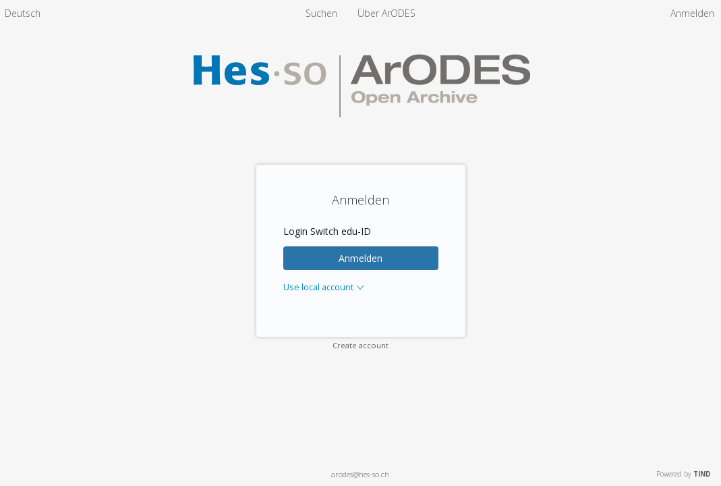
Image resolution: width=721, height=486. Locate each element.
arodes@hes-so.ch (360, 474)
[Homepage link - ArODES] (360, 132)
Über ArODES (386, 13)
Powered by (683, 474)
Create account (360, 345)
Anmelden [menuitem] (692, 13)
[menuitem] (22, 13)
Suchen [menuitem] (321, 13)
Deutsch (22, 13)
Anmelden (360, 258)
